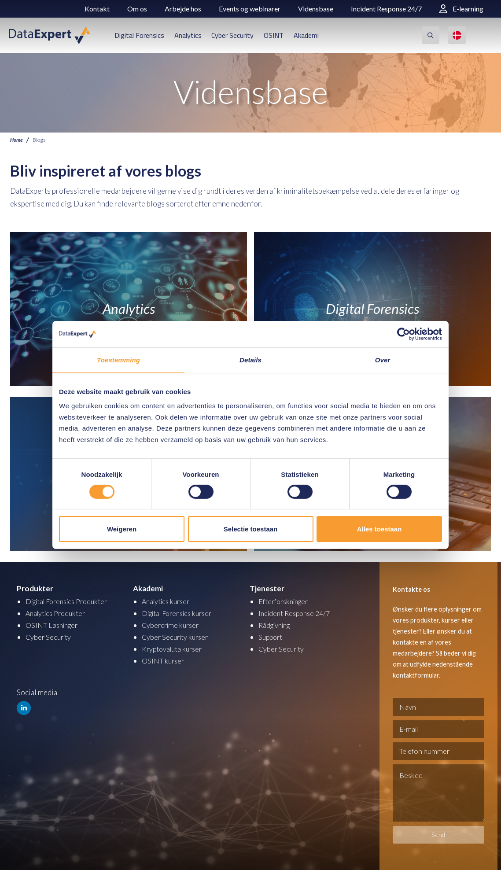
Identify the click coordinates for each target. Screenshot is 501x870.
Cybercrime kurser (172, 625)
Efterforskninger (285, 601)
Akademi (306, 35)
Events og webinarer (249, 8)
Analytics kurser (168, 601)
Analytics (188, 35)
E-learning (461, 8)
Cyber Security (232, 35)
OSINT (274, 35)
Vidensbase (315, 8)
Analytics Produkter (58, 613)
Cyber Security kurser (177, 636)
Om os (137, 8)
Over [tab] (382, 360)
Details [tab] (250, 360)
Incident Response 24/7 (386, 8)
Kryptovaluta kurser (174, 648)
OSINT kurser (164, 660)
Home (17, 139)
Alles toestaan (379, 529)
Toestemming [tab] (118, 360)
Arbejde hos (183, 8)
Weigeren (121, 529)
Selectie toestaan (251, 529)
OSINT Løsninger (54, 625)
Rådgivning (276, 625)
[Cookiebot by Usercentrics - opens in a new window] (403, 334)
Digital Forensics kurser (181, 613)
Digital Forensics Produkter (71, 601)
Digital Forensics (139, 35)
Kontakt (97, 8)
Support (271, 636)
